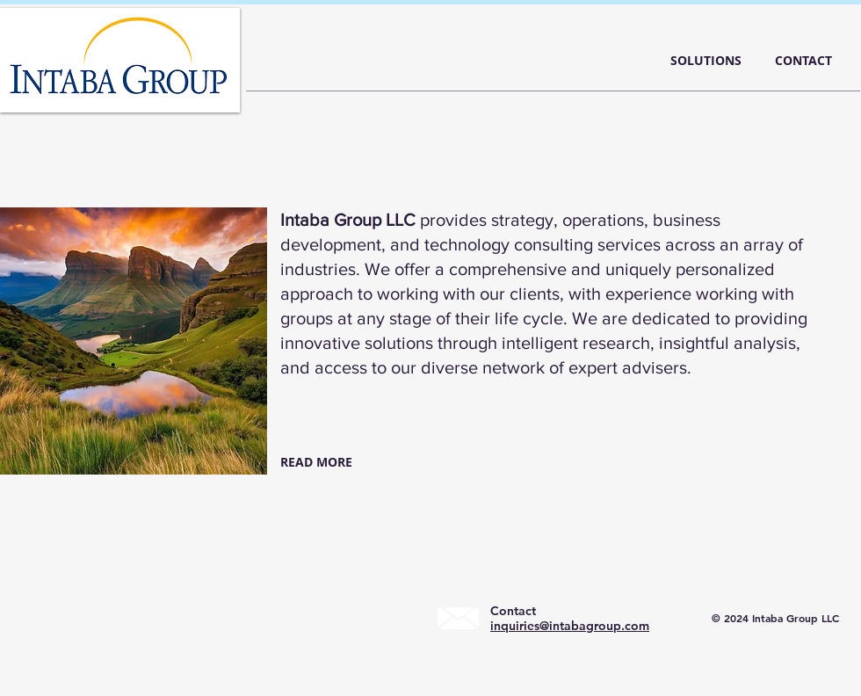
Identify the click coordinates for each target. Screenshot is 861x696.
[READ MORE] (319, 462)
